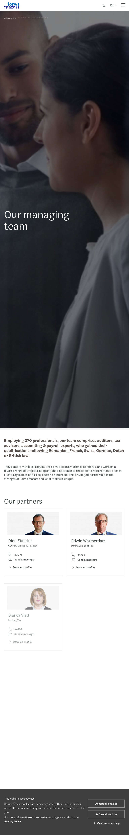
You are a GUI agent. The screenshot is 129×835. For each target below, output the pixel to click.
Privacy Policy (12, 821)
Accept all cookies (106, 803)
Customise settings (106, 823)
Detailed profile (20, 568)
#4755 (78, 560)
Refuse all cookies (106, 814)
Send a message (21, 560)
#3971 (15, 555)
